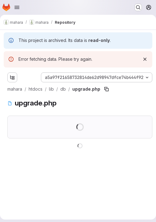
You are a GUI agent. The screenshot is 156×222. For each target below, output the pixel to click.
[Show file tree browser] (12, 77)
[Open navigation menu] (17, 7)
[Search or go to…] (138, 7)
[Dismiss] (145, 59)
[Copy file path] (106, 89)
